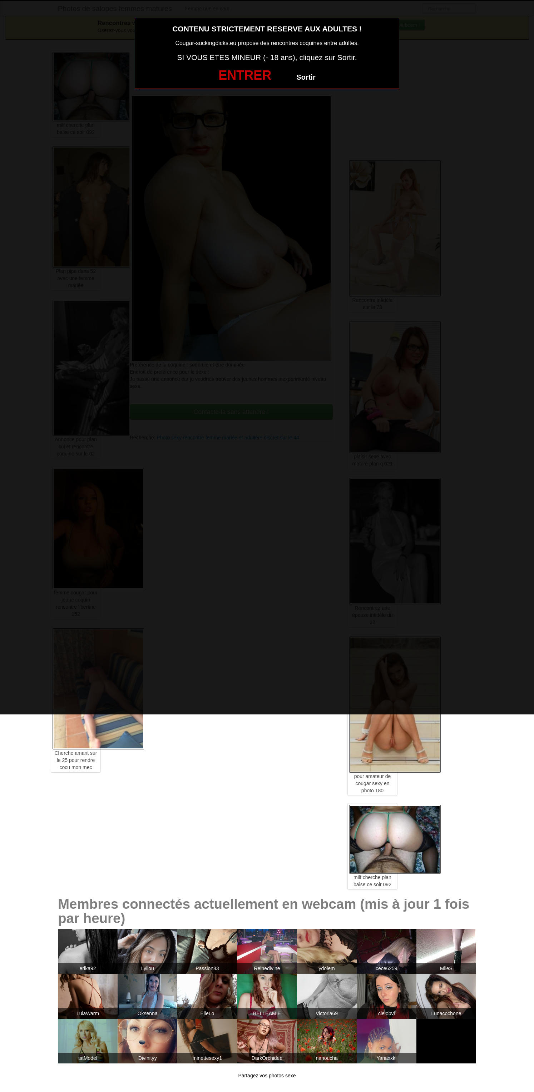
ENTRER (244, 75)
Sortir (305, 77)
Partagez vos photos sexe (267, 1075)
